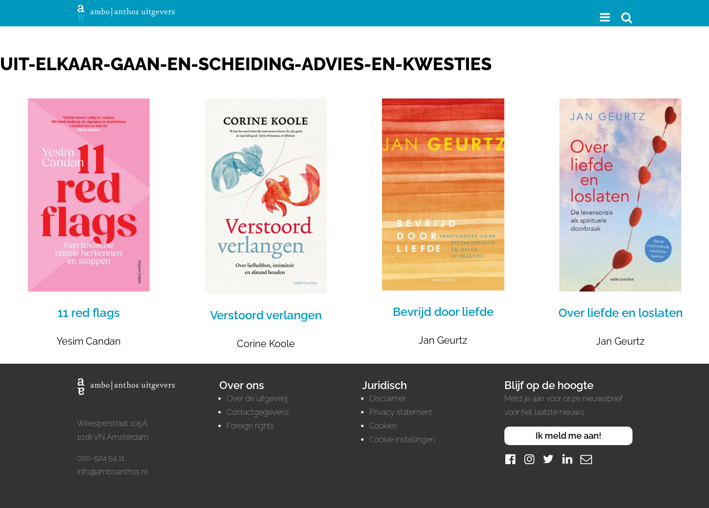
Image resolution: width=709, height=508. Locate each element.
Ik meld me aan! (568, 435)
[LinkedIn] (567, 459)
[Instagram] (529, 459)
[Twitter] (548, 459)
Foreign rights (250, 425)
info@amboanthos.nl (112, 471)
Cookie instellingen (402, 439)
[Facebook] (510, 459)
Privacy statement (400, 412)
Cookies (383, 425)
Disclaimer (387, 398)
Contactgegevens (258, 412)
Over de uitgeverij (257, 398)
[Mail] (586, 459)
